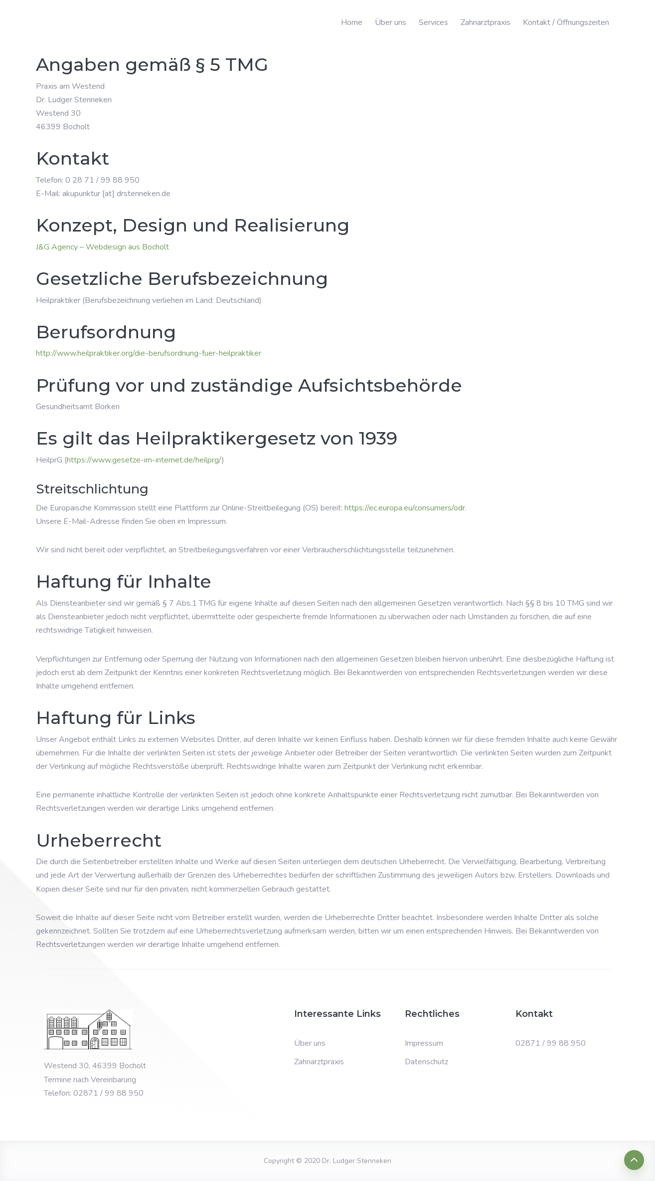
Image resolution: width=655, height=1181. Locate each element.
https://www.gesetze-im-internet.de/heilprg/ (144, 460)
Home (351, 22)
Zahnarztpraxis (485, 22)
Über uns (390, 22)
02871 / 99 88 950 (550, 1043)
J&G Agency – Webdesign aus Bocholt (102, 246)
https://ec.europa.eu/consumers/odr (404, 507)
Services (433, 22)
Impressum (424, 1043)
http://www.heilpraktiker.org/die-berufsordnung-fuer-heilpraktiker (148, 353)
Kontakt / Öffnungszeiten (566, 22)
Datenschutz (426, 1061)
